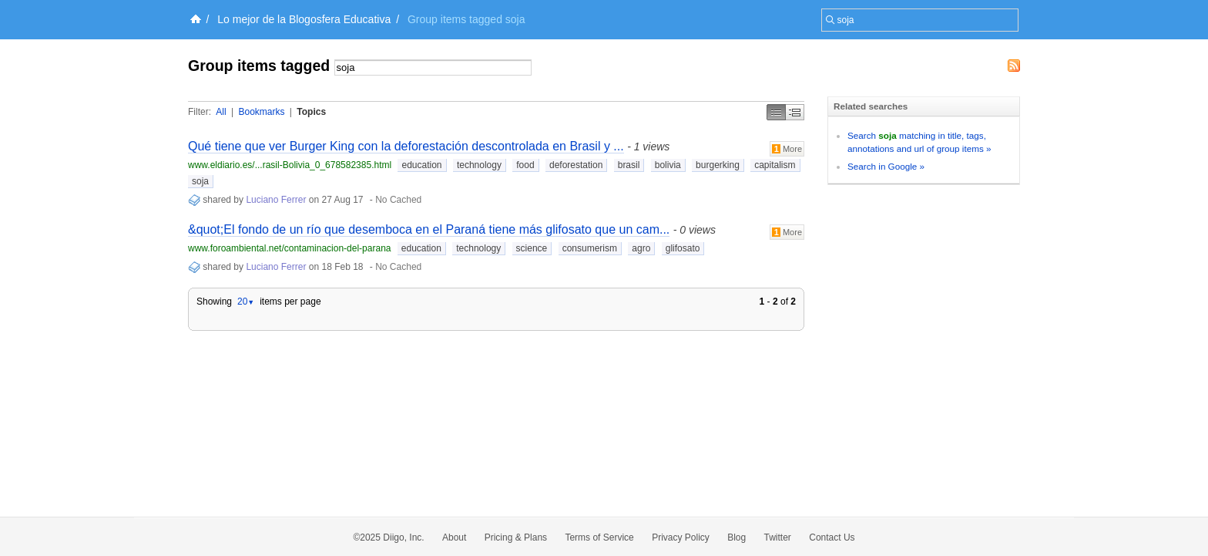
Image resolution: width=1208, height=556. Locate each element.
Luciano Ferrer (276, 199)
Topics (311, 111)
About (454, 537)
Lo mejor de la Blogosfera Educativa (304, 19)
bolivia (668, 165)
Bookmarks (261, 111)
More (787, 148)
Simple (776, 112)
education (421, 165)
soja (200, 181)
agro (641, 248)
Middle (795, 112)
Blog (736, 537)
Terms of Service (599, 537)
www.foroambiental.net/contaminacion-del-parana (289, 248)
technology (479, 165)
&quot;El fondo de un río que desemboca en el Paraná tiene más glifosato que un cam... (428, 229)
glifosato (683, 248)
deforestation (575, 165)
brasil (629, 165)
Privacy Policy (681, 537)
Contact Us (831, 537)
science (532, 248)
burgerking (718, 165)
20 (245, 301)
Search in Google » (885, 166)
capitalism (774, 165)
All (221, 111)
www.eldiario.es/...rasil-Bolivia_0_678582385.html (289, 165)
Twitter (777, 537)
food (525, 165)
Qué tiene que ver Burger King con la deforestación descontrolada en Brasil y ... (406, 146)
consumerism (589, 248)
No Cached (398, 199)
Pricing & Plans (516, 537)
